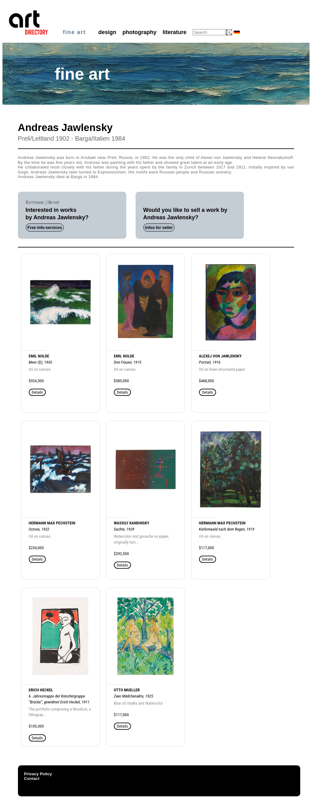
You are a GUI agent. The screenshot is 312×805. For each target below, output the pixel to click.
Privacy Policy (38, 774)
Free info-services (45, 227)
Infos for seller (159, 227)
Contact (32, 778)
